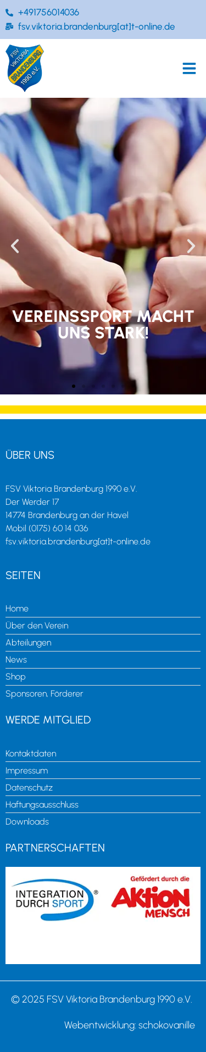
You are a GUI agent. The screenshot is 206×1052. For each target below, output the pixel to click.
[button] (190, 68)
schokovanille (166, 1025)
